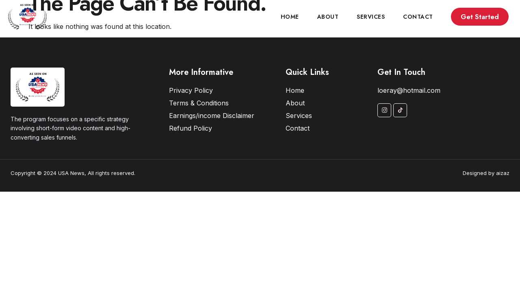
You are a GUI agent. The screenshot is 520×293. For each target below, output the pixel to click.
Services (371, 17)
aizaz (502, 173)
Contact (418, 17)
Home (290, 17)
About (328, 17)
